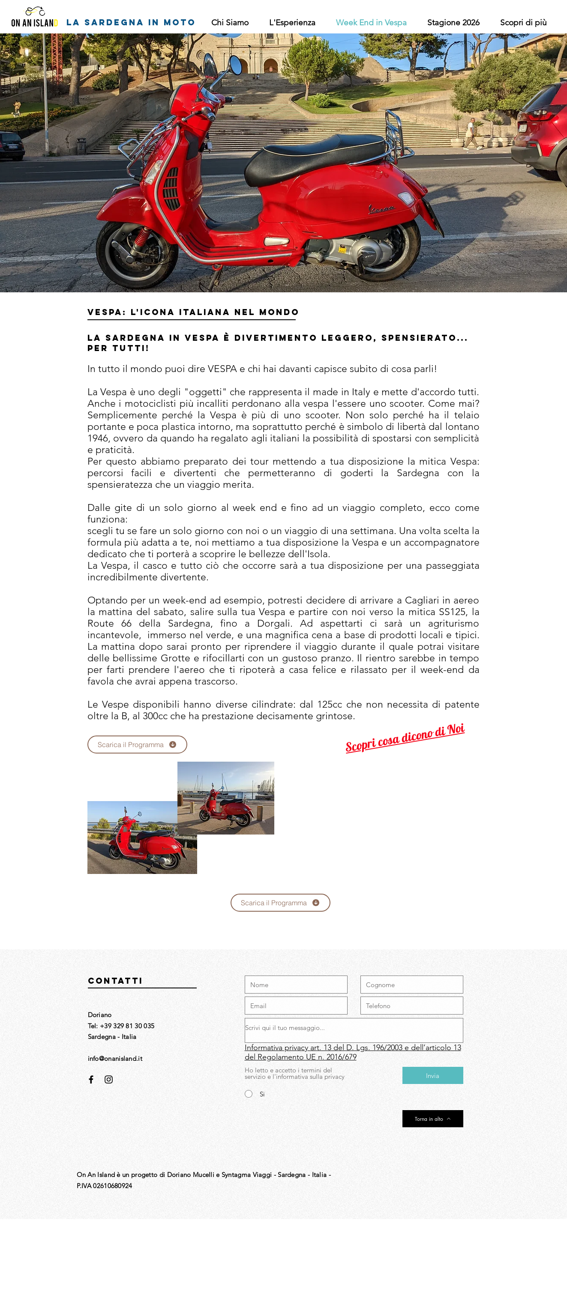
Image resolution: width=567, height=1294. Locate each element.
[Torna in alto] (432, 1118)
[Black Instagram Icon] (108, 1079)
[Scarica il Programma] (137, 745)
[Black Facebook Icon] (91, 1079)
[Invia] (432, 1075)
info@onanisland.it (115, 1058)
